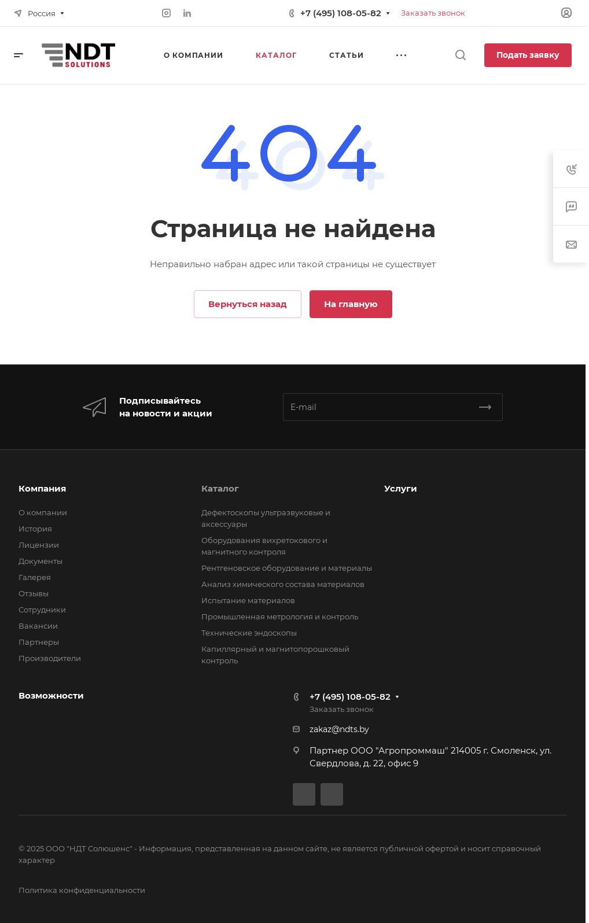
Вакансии (38, 625)
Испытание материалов (248, 600)
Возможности (51, 695)
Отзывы (34, 593)
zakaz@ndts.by (339, 729)
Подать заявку (527, 55)
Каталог (220, 488)
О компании (43, 512)
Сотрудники (42, 609)
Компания (42, 488)
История (35, 528)
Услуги (400, 488)
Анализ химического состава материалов (283, 584)
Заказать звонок (433, 12)
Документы (40, 561)
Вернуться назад (247, 303)
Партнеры (39, 642)
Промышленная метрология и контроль (279, 616)
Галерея (35, 577)
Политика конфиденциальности (82, 890)
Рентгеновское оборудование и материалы (286, 568)
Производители (50, 658)
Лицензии (39, 544)
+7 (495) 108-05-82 (340, 13)
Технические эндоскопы (249, 632)
